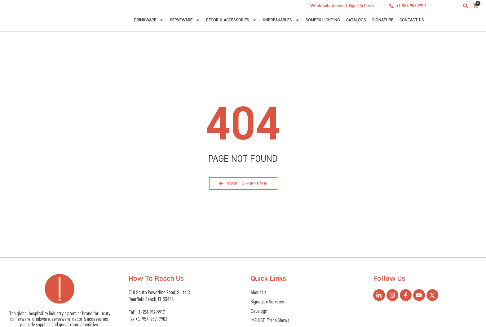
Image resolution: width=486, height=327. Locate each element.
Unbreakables (281, 21)
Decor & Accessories (231, 21)
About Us (259, 292)
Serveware (185, 21)
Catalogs (356, 20)
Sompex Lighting (323, 20)
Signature (382, 20)
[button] (465, 6)
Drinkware (149, 21)
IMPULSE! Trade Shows (270, 320)
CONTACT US (412, 20)
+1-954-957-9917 (152, 311)
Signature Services (268, 301)
